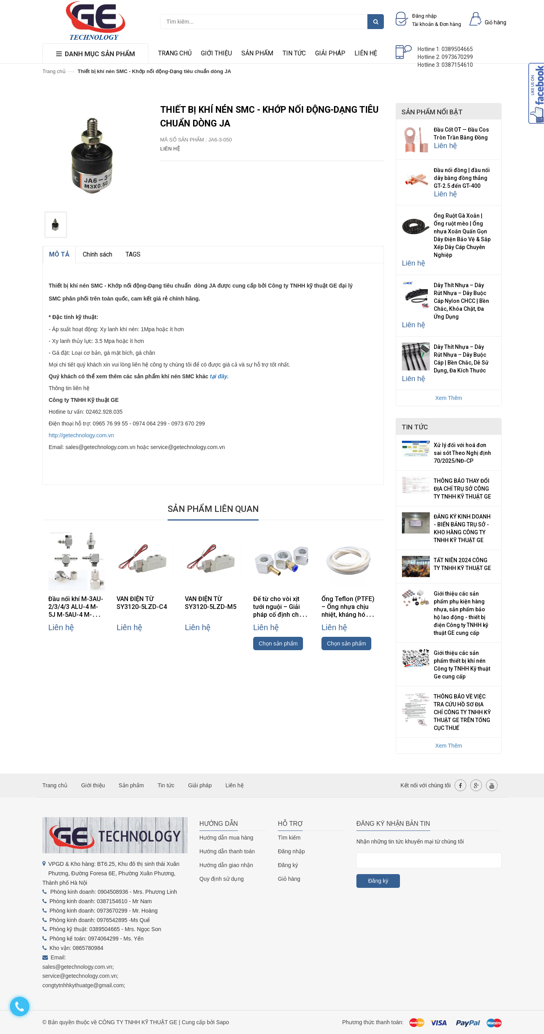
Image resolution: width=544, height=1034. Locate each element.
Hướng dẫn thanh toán (227, 851)
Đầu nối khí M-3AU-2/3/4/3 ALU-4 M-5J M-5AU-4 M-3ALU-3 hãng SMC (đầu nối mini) (75, 614)
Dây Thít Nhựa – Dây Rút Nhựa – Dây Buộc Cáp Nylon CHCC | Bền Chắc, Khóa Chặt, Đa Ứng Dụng (461, 301)
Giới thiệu (216, 53)
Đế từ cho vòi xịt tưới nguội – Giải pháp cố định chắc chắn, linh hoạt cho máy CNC (280, 614)
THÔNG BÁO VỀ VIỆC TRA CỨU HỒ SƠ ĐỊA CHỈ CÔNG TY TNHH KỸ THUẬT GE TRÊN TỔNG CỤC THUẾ (462, 712)
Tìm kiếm (289, 837)
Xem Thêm (448, 398)
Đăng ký (288, 865)
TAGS (133, 254)
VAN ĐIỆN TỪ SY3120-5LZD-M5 (210, 602)
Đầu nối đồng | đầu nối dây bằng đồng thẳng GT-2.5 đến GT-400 (462, 178)
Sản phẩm (257, 53)
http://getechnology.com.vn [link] (81, 435)
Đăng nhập (291, 851)
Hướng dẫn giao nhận (226, 865)
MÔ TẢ (59, 254)
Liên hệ (365, 53)
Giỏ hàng (289, 879)
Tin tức (294, 53)
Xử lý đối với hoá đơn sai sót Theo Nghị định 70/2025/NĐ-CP (462, 453)
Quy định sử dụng (221, 879)
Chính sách (97, 254)
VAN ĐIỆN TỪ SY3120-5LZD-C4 (142, 602)
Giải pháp (330, 53)
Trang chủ (175, 53)
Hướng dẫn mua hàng (226, 837)
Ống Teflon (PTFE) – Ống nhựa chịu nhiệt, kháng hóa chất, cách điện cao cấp (349, 614)
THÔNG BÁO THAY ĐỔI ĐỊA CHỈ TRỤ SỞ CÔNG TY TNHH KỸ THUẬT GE (462, 489)
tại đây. (219, 376)
